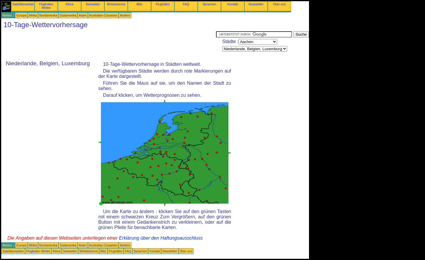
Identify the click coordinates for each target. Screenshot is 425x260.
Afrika (33, 15)
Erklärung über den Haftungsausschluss (161, 238)
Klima (69, 4)
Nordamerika (48, 15)
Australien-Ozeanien (103, 15)
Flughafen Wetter (46, 5)
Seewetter (93, 4)
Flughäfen (163, 4)
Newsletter (256, 4)
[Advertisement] (108, 44)
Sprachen (209, 4)
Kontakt (232, 4)
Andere (125, 15)
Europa (21, 15)
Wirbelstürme (116, 4)
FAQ (186, 4)
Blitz (139, 4)
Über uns (279, 4)
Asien (83, 15)
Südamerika (68, 15)
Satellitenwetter (23, 4)
